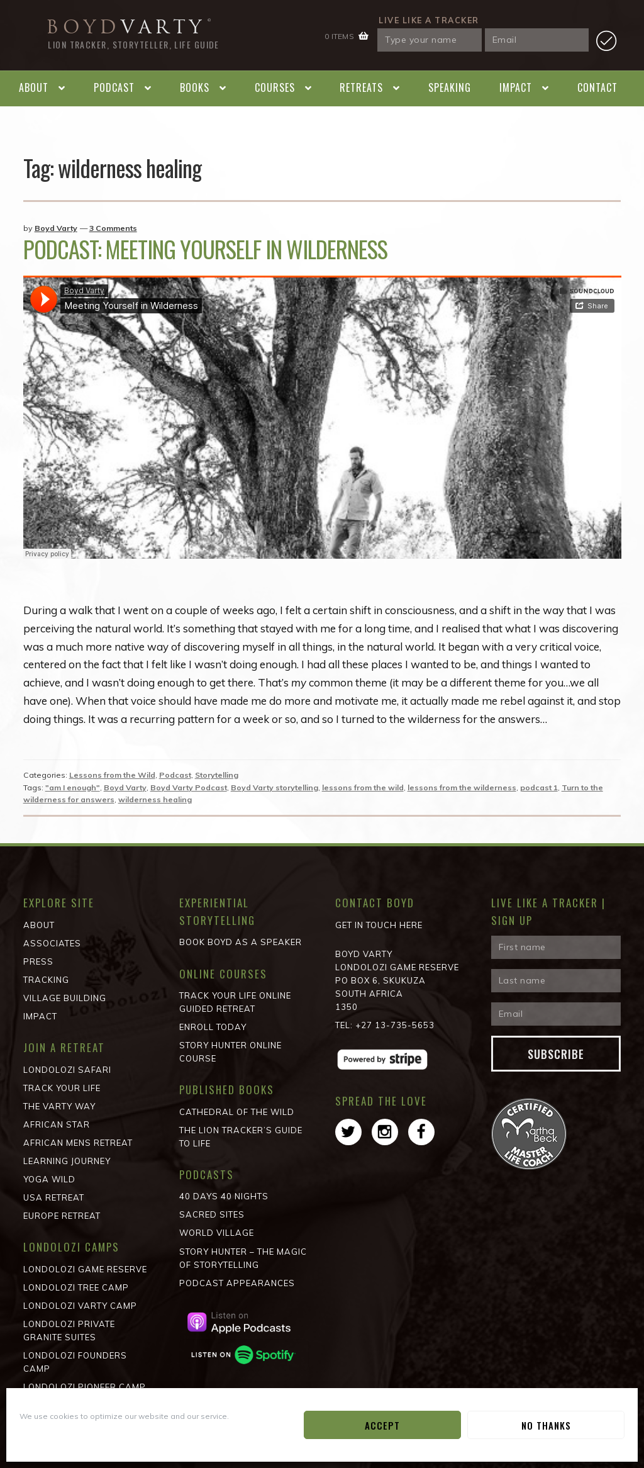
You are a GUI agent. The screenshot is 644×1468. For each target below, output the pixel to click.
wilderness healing (155, 799)
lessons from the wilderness (462, 787)
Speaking (449, 87)
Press (38, 961)
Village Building (64, 998)
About (33, 87)
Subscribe (556, 1054)
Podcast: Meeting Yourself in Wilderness (205, 249)
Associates (52, 943)
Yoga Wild (49, 1179)
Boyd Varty (56, 228)
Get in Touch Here (379, 925)
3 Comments (113, 228)
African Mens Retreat (78, 1143)
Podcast (114, 87)
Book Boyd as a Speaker (240, 942)
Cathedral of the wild (236, 1112)
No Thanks (546, 1425)
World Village (216, 1233)
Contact (597, 87)
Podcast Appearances (237, 1283)
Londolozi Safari (67, 1070)
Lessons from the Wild (112, 775)
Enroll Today (213, 1027)
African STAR (56, 1124)
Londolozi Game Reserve (85, 1269)
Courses (275, 87)
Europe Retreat (62, 1216)
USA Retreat (53, 1197)
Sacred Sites (212, 1214)
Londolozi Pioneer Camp (84, 1387)
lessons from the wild (363, 787)
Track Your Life (62, 1088)
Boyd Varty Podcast (188, 787)
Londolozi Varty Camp (80, 1306)
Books (194, 87)
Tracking (46, 980)
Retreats (361, 87)
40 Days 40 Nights (224, 1196)
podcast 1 (539, 787)
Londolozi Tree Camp (76, 1287)
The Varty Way (59, 1106)
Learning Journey (67, 1161)
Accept (382, 1425)
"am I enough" (72, 787)
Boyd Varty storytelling (274, 787)
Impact (515, 87)
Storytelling (216, 775)
